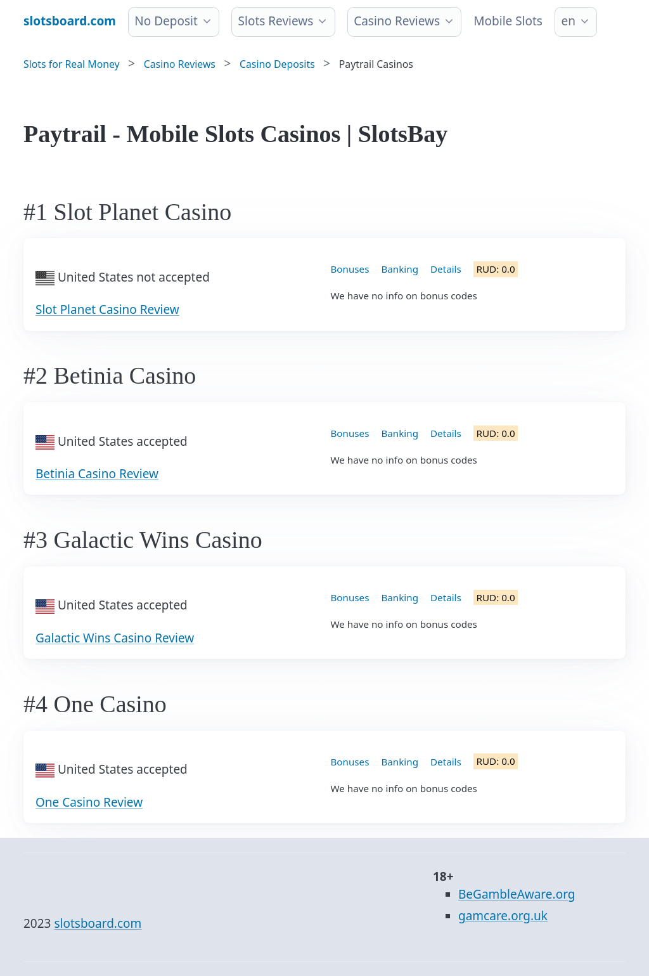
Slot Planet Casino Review (107, 309)
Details (445, 269)
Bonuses (350, 269)
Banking (399, 269)
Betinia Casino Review (96, 473)
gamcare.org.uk (503, 916)
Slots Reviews (276, 21)
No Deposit (166, 21)
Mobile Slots (508, 21)
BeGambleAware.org (516, 894)
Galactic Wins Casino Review (114, 638)
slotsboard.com (97, 923)
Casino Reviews (397, 21)
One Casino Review (89, 802)
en (568, 21)
